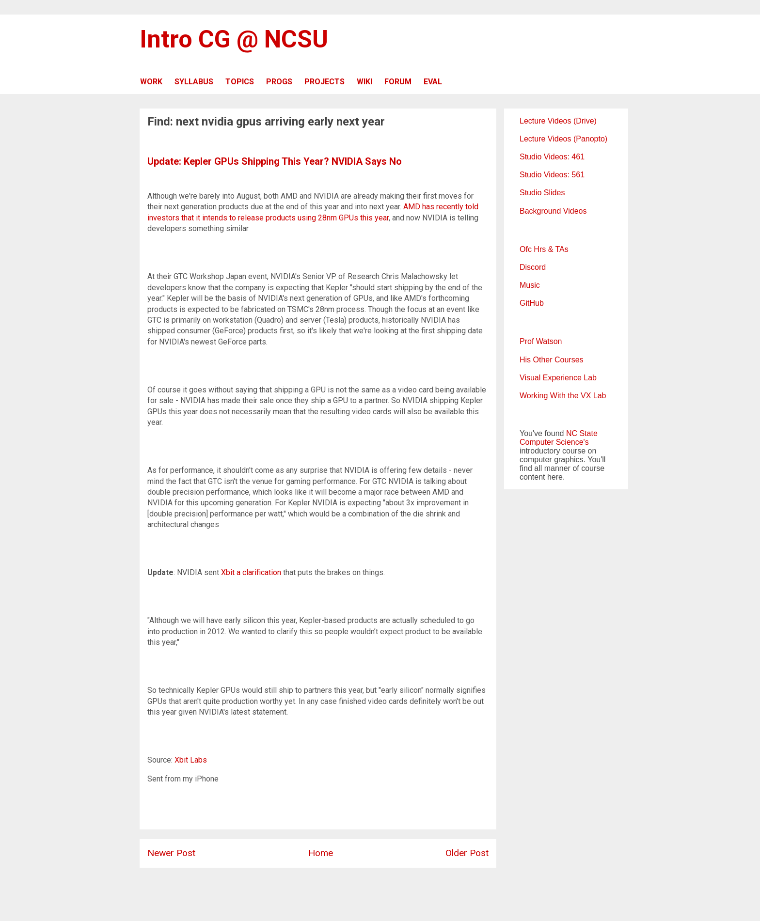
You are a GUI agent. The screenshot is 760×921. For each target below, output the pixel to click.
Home (320, 853)
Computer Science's (554, 442)
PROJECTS (324, 81)
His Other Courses (552, 360)
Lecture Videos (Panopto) (563, 139)
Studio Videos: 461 (552, 157)
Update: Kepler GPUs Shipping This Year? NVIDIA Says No (274, 161)
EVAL (433, 81)
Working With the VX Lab (563, 395)
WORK (151, 81)
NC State (582, 433)
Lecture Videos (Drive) (558, 121)
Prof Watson (541, 341)
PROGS (279, 81)
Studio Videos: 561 (552, 175)
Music (530, 285)
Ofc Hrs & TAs (544, 249)
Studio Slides (542, 192)
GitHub (532, 303)
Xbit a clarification (251, 572)
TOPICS (239, 81)
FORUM (398, 81)
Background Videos (553, 211)
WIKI (364, 81)
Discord (533, 267)
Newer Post (171, 853)
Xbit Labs (190, 760)
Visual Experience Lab (558, 378)
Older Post (467, 853)
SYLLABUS (193, 81)
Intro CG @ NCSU (234, 39)
